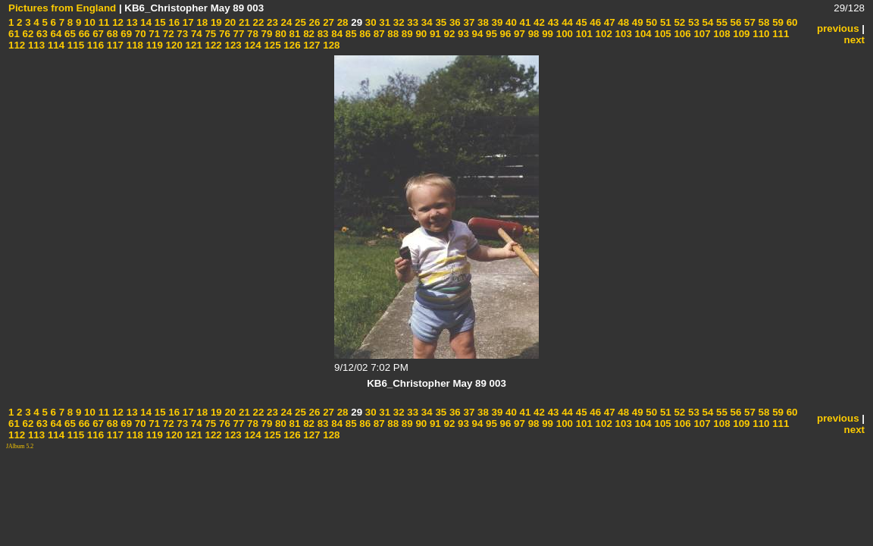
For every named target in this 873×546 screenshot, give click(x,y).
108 (721, 33)
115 (74, 45)
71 (153, 33)
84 (336, 33)
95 (490, 33)
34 (425, 22)
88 (392, 33)
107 (701, 33)
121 (192, 45)
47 (608, 22)
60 (791, 22)
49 (636, 22)
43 (552, 22)
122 (212, 45)
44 (566, 22)
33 (412, 22)
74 (195, 33)
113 (35, 45)
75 (209, 33)
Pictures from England (62, 8)
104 (642, 33)
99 (546, 33)
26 (313, 22)
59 (776, 22)
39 (496, 22)
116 (94, 45)
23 (271, 22)
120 (173, 45)
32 (397, 22)
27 (327, 22)
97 (518, 33)
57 (748, 22)
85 (350, 33)
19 (215, 22)
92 (448, 33)
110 (760, 33)
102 (602, 33)
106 (681, 33)
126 (291, 45)
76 (223, 33)
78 (251, 33)
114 (54, 45)
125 (271, 45)
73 (181, 33)
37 (468, 22)
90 (420, 33)
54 (706, 22)
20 (229, 22)
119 (153, 45)
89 (406, 33)
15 (159, 22)
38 (481, 22)
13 (131, 22)
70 (139, 33)
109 (740, 33)
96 (504, 33)
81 (293, 33)
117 (114, 45)
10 (88, 22)
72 (167, 33)
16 (173, 22)
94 (476, 33)
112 (16, 45)
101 (583, 33)
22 (257, 22)
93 (462, 33)
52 (678, 22)
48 (622, 22)
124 (251, 45)
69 (125, 33)
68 (111, 33)
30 (369, 22)
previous (838, 28)
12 (116, 22)
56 (735, 22)
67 (96, 33)
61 (14, 33)
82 (307, 33)
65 (68, 33)
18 (201, 22)
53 (692, 22)
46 (594, 22)
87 (378, 33)
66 (83, 33)
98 (532, 33)
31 (384, 22)
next (854, 40)
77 (237, 33)
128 (330, 45)
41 (524, 22)
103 (622, 33)
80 (279, 33)
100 (563, 33)
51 (664, 22)
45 (580, 22)
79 (265, 33)
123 (232, 45)
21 (243, 22)
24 (285, 22)
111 (780, 33)
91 (434, 33)
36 (453, 22)
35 (440, 22)
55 (720, 22)
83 (321, 33)
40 (509, 22)
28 (341, 22)
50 (650, 22)
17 (187, 22)
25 (299, 22)
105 (661, 33)
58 (763, 22)
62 (27, 33)
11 (102, 22)
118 (133, 45)
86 (364, 33)
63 (40, 33)
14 (145, 22)
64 (55, 33)
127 (311, 45)
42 (537, 22)
